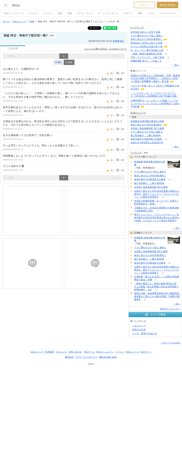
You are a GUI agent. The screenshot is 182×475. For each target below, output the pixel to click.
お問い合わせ (75, 352)
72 (167, 143)
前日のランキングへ (170, 309)
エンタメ (33, 13)
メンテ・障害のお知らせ (144, 333)
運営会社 (69, 357)
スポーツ (128, 13)
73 (168, 128)
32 (168, 57)
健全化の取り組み (108, 357)
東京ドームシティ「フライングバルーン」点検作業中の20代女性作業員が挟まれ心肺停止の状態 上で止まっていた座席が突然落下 (156, 217)
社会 (60, 13)
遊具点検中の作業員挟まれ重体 (146, 139)
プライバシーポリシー (86, 357)
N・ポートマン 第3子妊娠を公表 (147, 50)
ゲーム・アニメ (85, 13)
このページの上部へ (171, 343)
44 (166, 54)
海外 (140, 13)
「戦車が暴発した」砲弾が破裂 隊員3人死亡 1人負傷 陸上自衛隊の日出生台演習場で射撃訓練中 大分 (156, 286)
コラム (151, 13)
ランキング (136, 152)
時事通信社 (118, 41)
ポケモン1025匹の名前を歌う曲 (147, 46)
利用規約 (49, 352)
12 (156, 290)
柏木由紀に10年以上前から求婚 (146, 43)
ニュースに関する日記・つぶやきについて (105, 49)
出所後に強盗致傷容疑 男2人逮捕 (147, 128)
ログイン (144, 5)
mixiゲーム (89, 352)
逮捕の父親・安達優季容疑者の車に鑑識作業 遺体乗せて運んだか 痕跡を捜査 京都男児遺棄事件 (157, 296)
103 (166, 36)
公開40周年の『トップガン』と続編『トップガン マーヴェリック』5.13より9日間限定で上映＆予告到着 (155, 103)
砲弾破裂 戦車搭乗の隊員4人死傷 (147, 121)
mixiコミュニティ (105, 352)
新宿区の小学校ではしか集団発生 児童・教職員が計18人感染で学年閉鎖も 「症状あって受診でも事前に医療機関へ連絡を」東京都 (155, 78)
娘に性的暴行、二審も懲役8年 (146, 135)
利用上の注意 (139, 329)
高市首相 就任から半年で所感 (145, 32)
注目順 (69, 62)
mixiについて (37, 352)
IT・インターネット (108, 13)
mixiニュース (19, 21)
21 (156, 280)
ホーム (6, 21)
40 (166, 139)
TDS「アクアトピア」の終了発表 (147, 57)
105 (165, 61)
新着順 (58, 62)
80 (166, 43)
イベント (119, 352)
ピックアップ (137, 27)
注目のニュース (138, 113)
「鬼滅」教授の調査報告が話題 (146, 54)
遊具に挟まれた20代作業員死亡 (146, 39)
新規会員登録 (167, 5)
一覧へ (176, 65)
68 (171, 39)
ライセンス (61, 352)
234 (168, 121)
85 (164, 32)
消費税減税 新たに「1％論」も (146, 61)
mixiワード (145, 352)
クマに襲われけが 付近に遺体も (147, 35)
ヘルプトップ (139, 325)
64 (172, 47)
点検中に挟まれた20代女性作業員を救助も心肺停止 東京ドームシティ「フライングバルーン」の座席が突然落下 (156, 194)
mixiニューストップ (14, 13)
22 (163, 197)
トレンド (47, 13)
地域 (69, 13)
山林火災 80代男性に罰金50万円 (147, 142)
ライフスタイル (168, 13)
